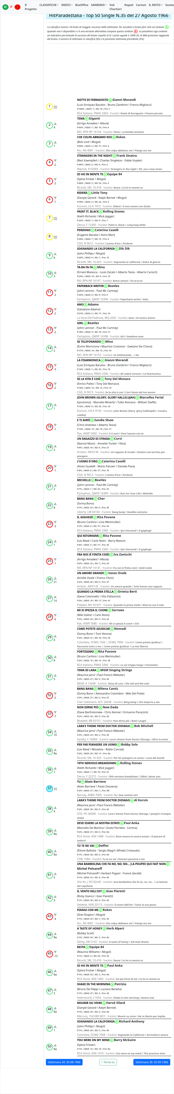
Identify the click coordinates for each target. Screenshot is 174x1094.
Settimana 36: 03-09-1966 (152, 1062)
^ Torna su (108, 1062)
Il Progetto (31, 7)
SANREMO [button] (98, 5)
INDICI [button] (66, 5)
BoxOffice (81, 5)
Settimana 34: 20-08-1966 (64, 1062)
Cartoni (141, 5)
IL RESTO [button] (154, 5)
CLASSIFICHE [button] (48, 5)
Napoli (128, 5)
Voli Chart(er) (115, 7)
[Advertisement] (109, 71)
